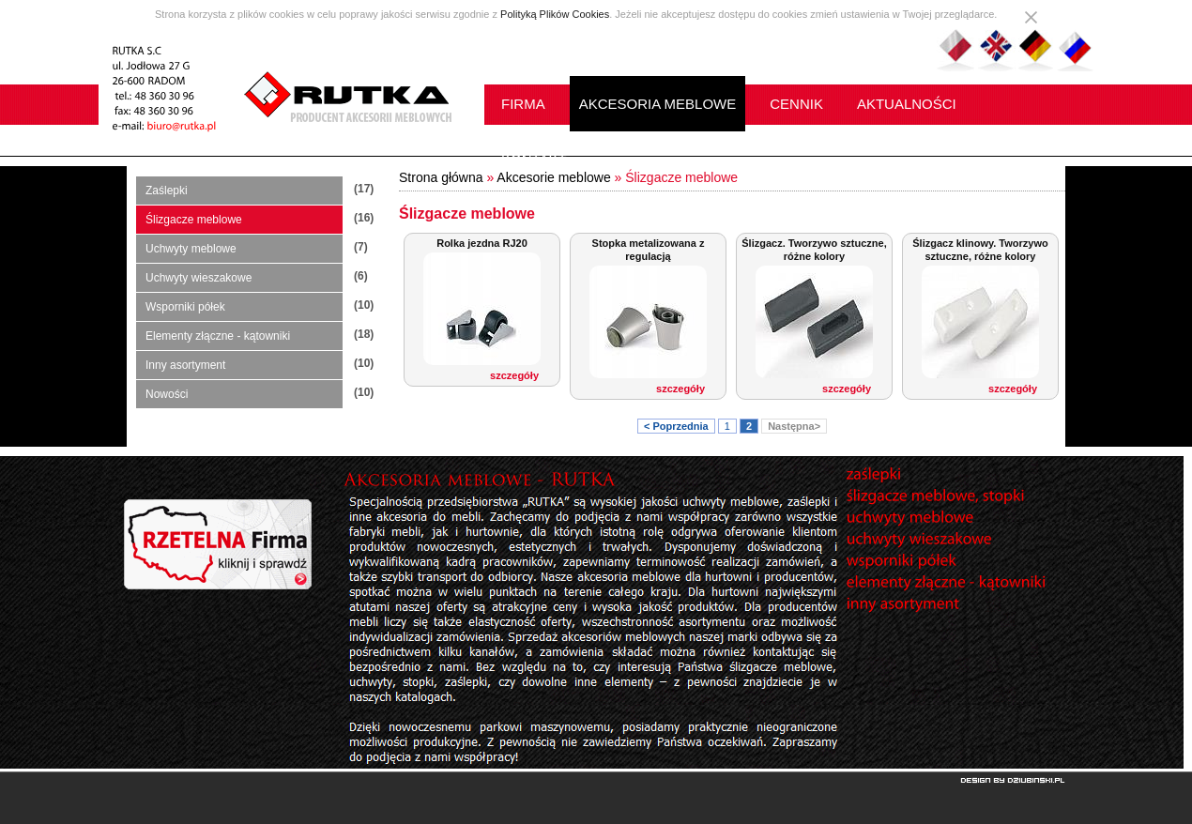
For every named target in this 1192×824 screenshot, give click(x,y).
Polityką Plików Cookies (554, 14)
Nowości (166, 394)
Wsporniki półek (185, 306)
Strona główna (441, 177)
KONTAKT (534, 159)
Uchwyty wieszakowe (198, 277)
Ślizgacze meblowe (193, 219)
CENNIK (796, 104)
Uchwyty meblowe (191, 248)
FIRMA (523, 104)
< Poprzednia (676, 426)
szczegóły (514, 375)
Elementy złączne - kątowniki (217, 336)
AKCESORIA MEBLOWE (658, 104)
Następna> (794, 426)
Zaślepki (166, 190)
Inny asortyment (185, 365)
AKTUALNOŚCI (906, 104)
